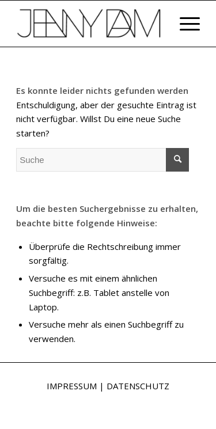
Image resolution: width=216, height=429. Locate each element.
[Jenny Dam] (89, 24)
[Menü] (184, 24)
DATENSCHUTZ (138, 386)
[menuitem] (184, 24)
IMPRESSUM (72, 386)
